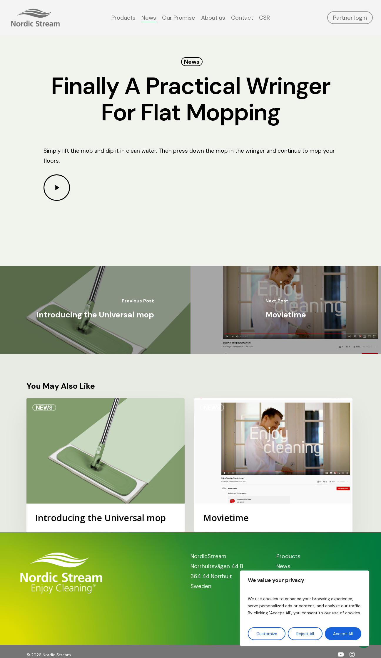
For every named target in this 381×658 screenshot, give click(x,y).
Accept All (343, 633)
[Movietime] (285, 310)
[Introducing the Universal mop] (95, 310)
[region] (304, 608)
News (192, 61)
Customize (266, 633)
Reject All (305, 633)
